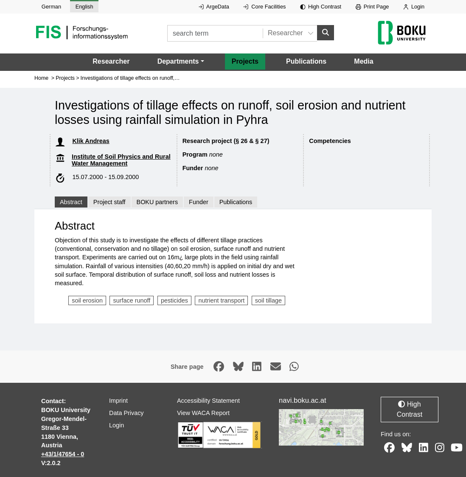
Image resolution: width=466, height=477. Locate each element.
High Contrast (320, 6)
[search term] (215, 33)
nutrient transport (221, 300)
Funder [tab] (198, 202)
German (51, 6)
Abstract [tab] (71, 202)
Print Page (372, 6)
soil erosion (87, 300)
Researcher (111, 61)
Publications (306, 61)
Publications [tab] (236, 202)
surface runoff (132, 300)
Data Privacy (126, 413)
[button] (181, 61)
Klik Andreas (90, 140)
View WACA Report (203, 413)
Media (363, 61)
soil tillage (268, 300)
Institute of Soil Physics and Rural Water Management (121, 160)
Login (413, 6)
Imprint (118, 400)
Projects (245, 61)
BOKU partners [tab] (157, 202)
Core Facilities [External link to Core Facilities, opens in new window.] (264, 6)
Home (41, 78)
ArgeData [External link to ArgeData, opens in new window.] (214, 6)
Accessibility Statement (208, 400)
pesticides (174, 300)
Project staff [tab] (109, 202)
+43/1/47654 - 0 (62, 454)
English (84, 6)
